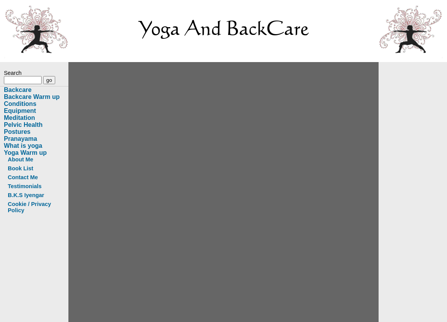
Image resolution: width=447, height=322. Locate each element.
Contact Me (23, 177)
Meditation (19, 117)
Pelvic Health (23, 124)
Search (13, 73)
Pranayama (20, 138)
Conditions (20, 103)
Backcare (17, 90)
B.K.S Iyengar (26, 195)
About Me (20, 159)
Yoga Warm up (25, 152)
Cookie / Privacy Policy (29, 207)
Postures (17, 131)
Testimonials (25, 186)
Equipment (20, 110)
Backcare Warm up (31, 96)
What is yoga (23, 145)
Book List (20, 168)
